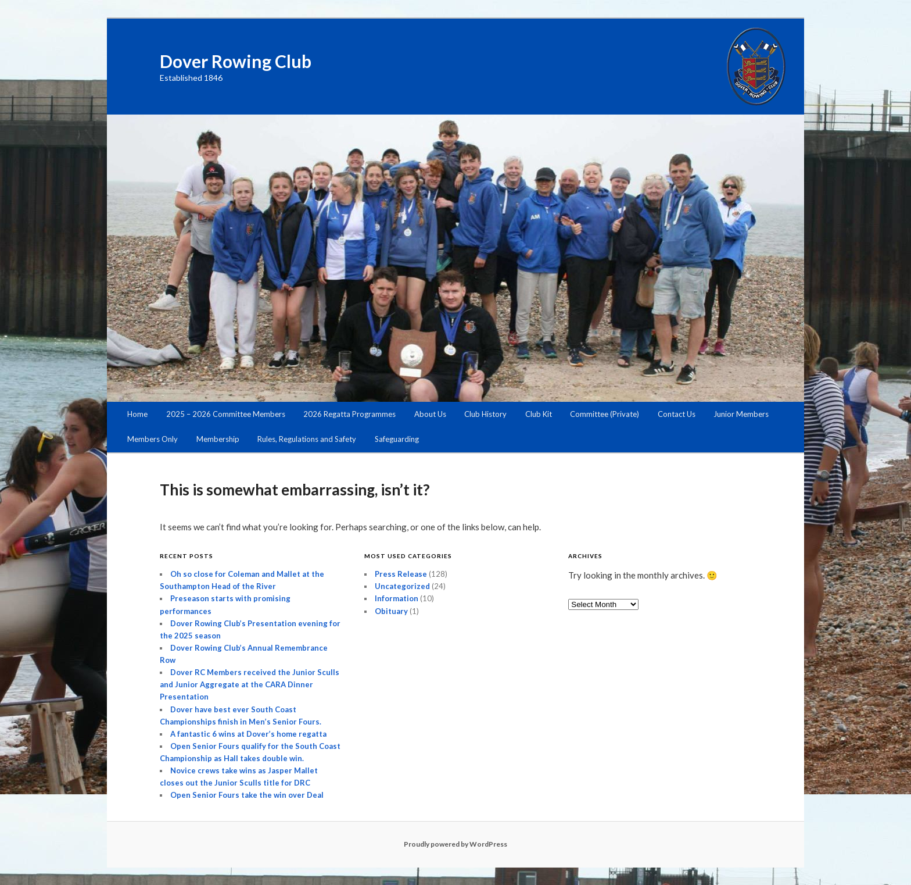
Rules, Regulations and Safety (306, 439)
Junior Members (741, 414)
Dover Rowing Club (235, 61)
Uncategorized (402, 586)
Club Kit (538, 414)
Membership (217, 439)
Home (137, 414)
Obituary (391, 611)
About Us (430, 414)
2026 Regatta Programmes (349, 414)
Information (396, 598)
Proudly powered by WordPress (455, 844)
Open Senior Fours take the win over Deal (247, 795)
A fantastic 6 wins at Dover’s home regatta (248, 733)
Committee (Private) (604, 414)
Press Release (401, 574)
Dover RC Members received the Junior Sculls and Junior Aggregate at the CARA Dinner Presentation (249, 684)
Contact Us (676, 414)
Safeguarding (397, 439)
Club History (485, 414)
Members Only (152, 439)
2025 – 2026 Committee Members (225, 414)
